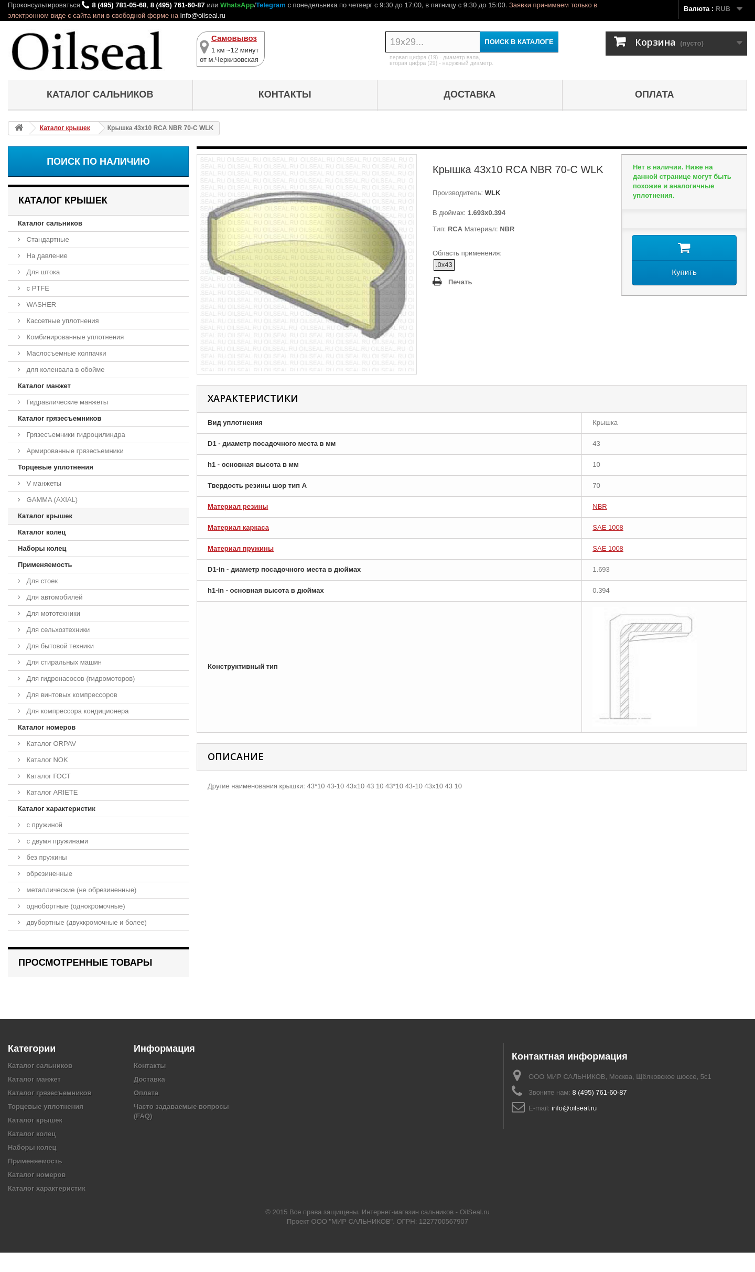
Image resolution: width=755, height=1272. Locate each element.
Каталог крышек (45, 516)
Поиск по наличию (98, 161)
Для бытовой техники (59, 646)
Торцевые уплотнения (55, 467)
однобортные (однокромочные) (75, 906)
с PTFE (37, 288)
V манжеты (43, 483)
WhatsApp (237, 5)
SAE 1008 (607, 527)
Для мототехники (52, 613)
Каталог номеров (47, 727)
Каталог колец (42, 532)
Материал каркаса (238, 527)
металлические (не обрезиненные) (80, 890)
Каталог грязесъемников (59, 418)
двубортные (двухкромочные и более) (86, 922)
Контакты (284, 94)
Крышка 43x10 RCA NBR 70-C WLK (82, 990)
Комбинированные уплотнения (74, 337)
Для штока (42, 272)
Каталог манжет (44, 386)
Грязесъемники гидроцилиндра (75, 435)
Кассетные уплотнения (62, 321)
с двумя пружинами (56, 841)
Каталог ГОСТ (48, 776)
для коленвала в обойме (64, 369)
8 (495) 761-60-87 (177, 5)
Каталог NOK (46, 760)
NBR (599, 506)
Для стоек (41, 581)
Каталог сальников (100, 94)
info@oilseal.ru (202, 15)
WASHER (40, 304)
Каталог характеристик (56, 809)
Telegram (271, 5)
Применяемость (45, 565)
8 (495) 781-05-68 (119, 5)
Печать (460, 282)
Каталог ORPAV (50, 743)
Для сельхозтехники (57, 630)
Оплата (654, 94)
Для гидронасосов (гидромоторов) (80, 678)
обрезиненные (48, 874)
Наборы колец (42, 548)
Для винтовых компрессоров (71, 695)
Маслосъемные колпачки (65, 353)
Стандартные (47, 239)
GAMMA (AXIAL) (51, 500)
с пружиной (43, 825)
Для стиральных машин (63, 662)
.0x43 (444, 265)
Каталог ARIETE (51, 792)
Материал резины (238, 506)
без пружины (46, 857)
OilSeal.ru (475, 1231)
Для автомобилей (54, 597)
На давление (46, 256)
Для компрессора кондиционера (77, 711)
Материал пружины (241, 548)
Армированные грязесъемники (74, 451)
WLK (491, 193)
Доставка (469, 94)
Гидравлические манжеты (66, 402)
